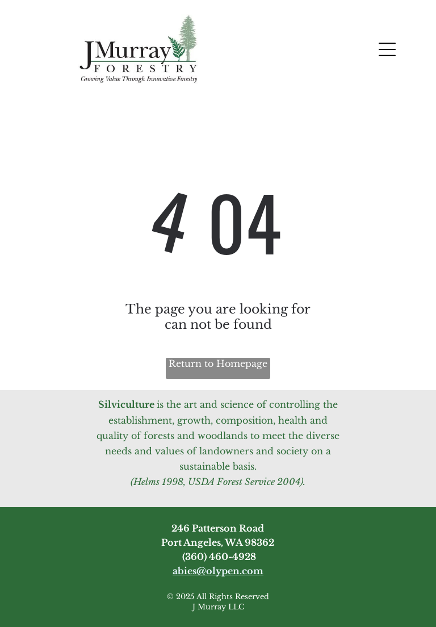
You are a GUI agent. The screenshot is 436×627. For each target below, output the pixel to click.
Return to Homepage (218, 363)
